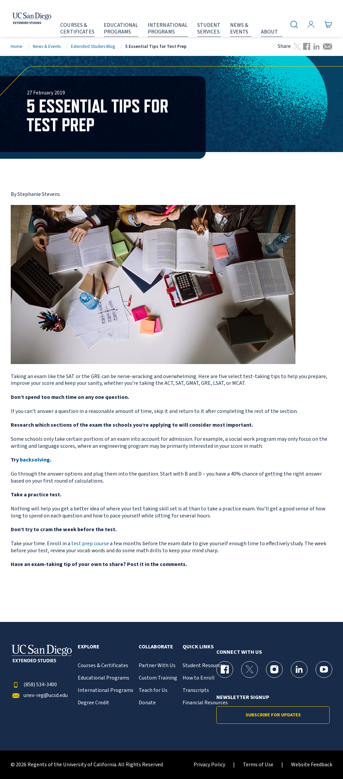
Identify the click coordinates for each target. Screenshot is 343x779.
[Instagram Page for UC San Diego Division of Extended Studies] (274, 669)
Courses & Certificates (103, 665)
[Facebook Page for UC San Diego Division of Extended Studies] (224, 669)
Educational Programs (103, 678)
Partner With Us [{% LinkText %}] (157, 665)
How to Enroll (199, 678)
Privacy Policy (209, 764)
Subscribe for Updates (273, 715)
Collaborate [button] (156, 646)
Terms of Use (258, 764)
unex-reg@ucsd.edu (39, 695)
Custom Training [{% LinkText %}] (158, 678)
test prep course (90, 543)
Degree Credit (93, 702)
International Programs (105, 690)
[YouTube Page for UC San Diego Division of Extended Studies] (324, 669)
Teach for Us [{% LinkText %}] (153, 690)
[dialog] (323, 759)
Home (16, 46)
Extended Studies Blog (93, 46)
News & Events (47, 46)
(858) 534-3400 (34, 684)
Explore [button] (88, 646)
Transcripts (196, 690)
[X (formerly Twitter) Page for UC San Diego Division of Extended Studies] (249, 669)
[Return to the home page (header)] (24, 18)
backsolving (35, 460)
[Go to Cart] (328, 24)
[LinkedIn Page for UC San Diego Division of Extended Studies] (299, 669)
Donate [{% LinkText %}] (147, 702)
